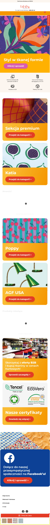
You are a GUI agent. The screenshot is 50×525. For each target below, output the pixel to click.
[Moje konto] (31, 13)
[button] (6, 13)
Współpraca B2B (12, 89)
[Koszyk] (44, 13)
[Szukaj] (19, 13)
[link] (25, 43)
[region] (25, 44)
